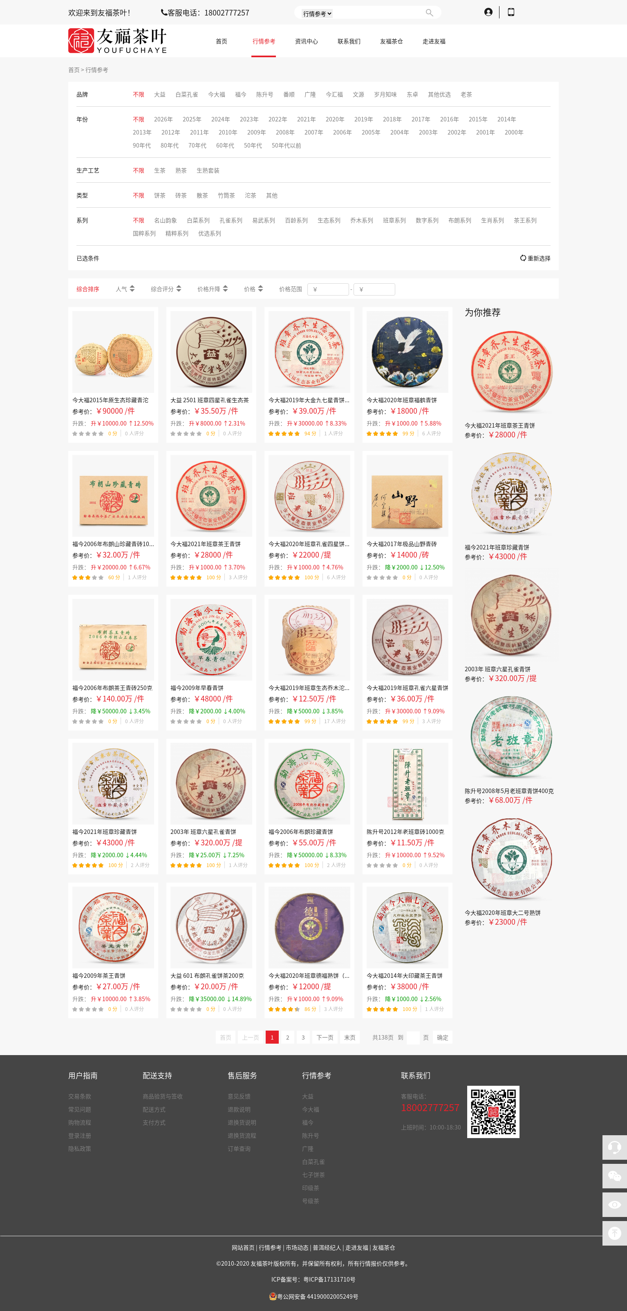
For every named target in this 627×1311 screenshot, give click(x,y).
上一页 (250, 1037)
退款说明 (239, 1109)
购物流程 (79, 1122)
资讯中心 (306, 41)
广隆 (308, 1148)
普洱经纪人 (327, 1247)
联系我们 (349, 41)
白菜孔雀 (313, 1161)
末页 (350, 1037)
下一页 (325, 1037)
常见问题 (79, 1109)
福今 (308, 1122)
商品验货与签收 (163, 1096)
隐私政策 (79, 1148)
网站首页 (243, 1247)
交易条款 (79, 1096)
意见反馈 (239, 1096)
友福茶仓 (391, 41)
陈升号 (310, 1135)
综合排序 (87, 289)
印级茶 (310, 1187)
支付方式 (154, 1122)
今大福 (310, 1109)
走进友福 (434, 41)
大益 (308, 1096)
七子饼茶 (313, 1174)
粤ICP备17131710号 (329, 1279)
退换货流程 (242, 1135)
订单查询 (239, 1148)
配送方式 (154, 1109)
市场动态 (297, 1247)
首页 (221, 41)
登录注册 (79, 1135)
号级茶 (310, 1201)
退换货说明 (242, 1122)
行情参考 (264, 41)
